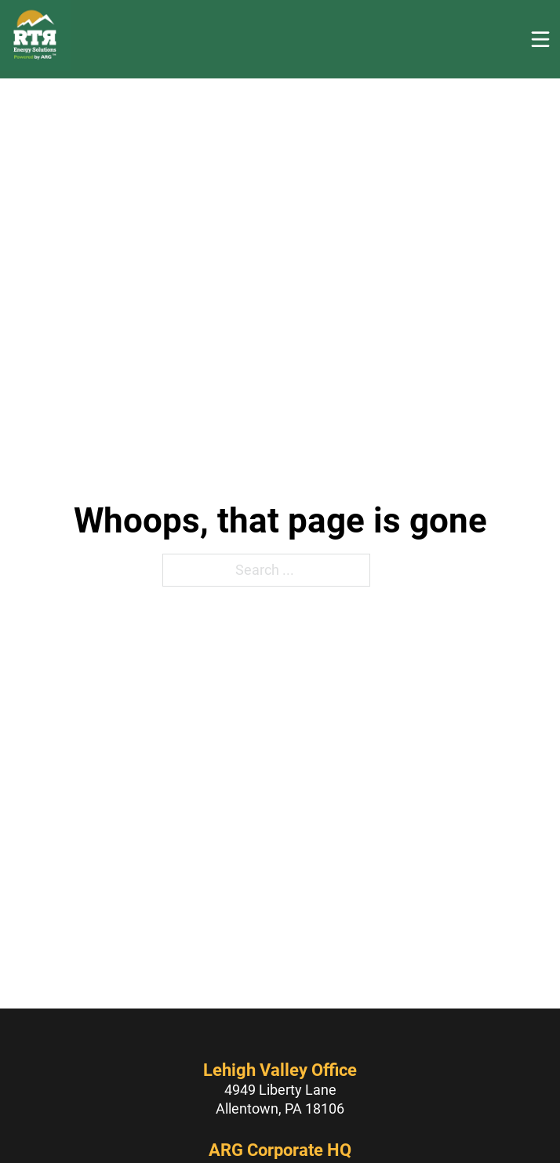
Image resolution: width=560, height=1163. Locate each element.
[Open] (540, 39)
